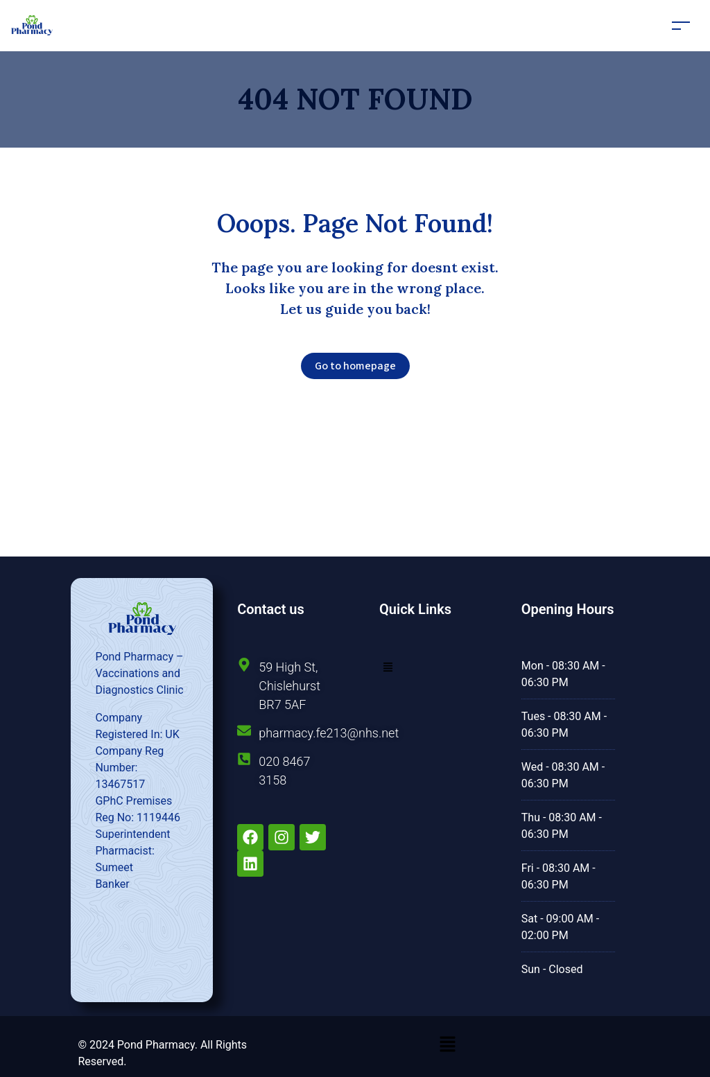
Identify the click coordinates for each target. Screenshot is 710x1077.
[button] (388, 667)
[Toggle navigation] (681, 25)
